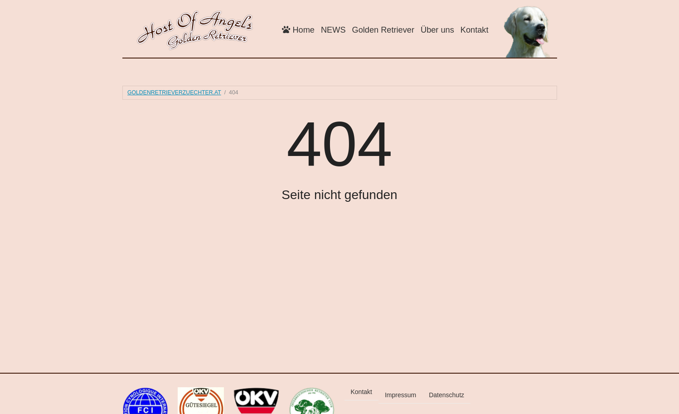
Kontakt (475, 29)
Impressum (400, 395)
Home (298, 29)
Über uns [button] (437, 29)
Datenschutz (446, 395)
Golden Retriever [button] (383, 29)
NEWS (333, 29)
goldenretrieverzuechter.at (174, 92)
